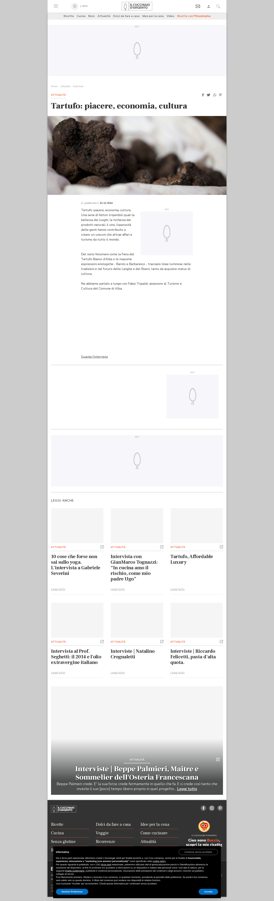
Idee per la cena (153, 16)
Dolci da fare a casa (126, 16)
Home (54, 86)
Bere (91, 16)
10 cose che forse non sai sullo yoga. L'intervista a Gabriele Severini (75, 564)
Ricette (69, 16)
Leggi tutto (58, 589)
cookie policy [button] (159, 861)
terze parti (106, 864)
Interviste (78, 86)
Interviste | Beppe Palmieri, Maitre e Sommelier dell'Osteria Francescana (137, 773)
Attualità (104, 16)
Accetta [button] (208, 891)
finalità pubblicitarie (75, 871)
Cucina (81, 16)
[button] (203, 95)
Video (170, 16)
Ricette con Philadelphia (194, 16)
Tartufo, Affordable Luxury (191, 559)
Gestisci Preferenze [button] (72, 891)
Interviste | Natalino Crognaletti (133, 654)
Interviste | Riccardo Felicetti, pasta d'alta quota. (193, 657)
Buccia (213, 840)
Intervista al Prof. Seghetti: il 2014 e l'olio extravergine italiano (76, 657)
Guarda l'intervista (94, 357)
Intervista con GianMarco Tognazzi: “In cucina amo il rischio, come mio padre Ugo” (134, 567)
